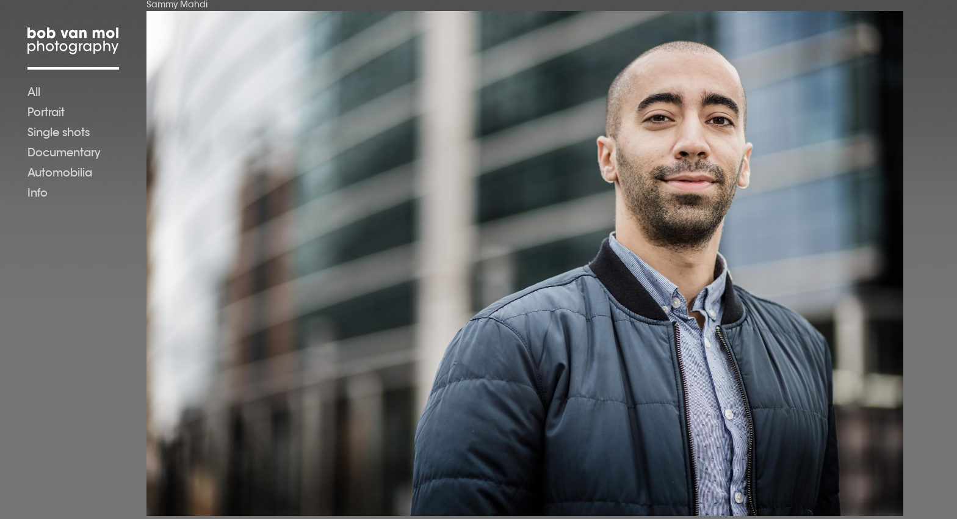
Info (37, 194)
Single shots (58, 133)
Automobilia (59, 174)
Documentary (64, 153)
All (33, 93)
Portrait (46, 113)
